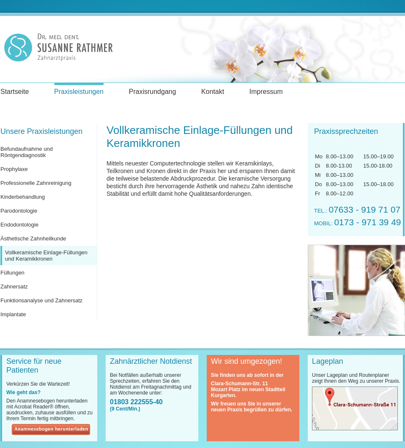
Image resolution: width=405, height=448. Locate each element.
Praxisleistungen (79, 91)
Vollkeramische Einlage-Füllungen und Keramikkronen (46, 255)
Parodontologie (18, 211)
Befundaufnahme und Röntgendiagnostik (26, 152)
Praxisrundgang (152, 91)
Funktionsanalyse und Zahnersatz (41, 300)
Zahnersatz (14, 286)
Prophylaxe (14, 169)
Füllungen (12, 272)
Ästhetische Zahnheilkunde (33, 238)
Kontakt (212, 91)
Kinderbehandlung (22, 197)
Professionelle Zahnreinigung (35, 183)
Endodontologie (19, 224)
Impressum (265, 91)
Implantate (13, 314)
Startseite (14, 91)
